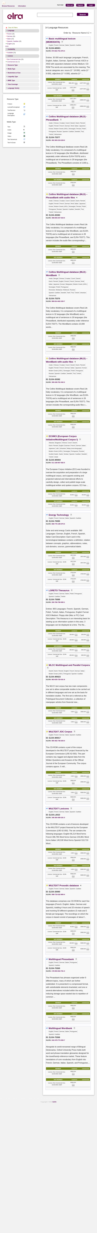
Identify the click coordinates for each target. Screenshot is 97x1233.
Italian (9, 39)
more (6, 46)
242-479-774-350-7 (58, 1040)
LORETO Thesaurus (59, 590)
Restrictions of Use (14, 73)
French (9, 34)
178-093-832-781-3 (58, 971)
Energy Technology (59, 515)
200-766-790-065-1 (58, 602)
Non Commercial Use (14, 59)
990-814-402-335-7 (58, 301)
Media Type (11, 69)
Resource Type (13, 65)
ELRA (54, 1102)
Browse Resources (8, 6)
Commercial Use (12, 62)
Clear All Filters (13, 27)
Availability (11, 49)
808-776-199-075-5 (58, 524)
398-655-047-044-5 (58, 218)
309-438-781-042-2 (58, 382)
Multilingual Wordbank (60, 1028)
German (9, 36)
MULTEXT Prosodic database (64, 885)
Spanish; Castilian (12, 41)
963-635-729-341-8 (58, 679)
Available (10, 52)
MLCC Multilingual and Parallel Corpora (69, 665)
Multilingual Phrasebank (61, 959)
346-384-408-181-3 (58, 817)
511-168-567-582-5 (58, 463)
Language (11, 30)
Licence (10, 56)
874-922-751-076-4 (58, 51)
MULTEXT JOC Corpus (60, 731)
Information (22, 6)
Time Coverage (13, 84)
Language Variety (13, 88)
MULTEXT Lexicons (59, 808)
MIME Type (11, 80)
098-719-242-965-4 (58, 894)
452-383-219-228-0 (58, 140)
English (9, 44)
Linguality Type (13, 76)
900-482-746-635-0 (58, 741)
